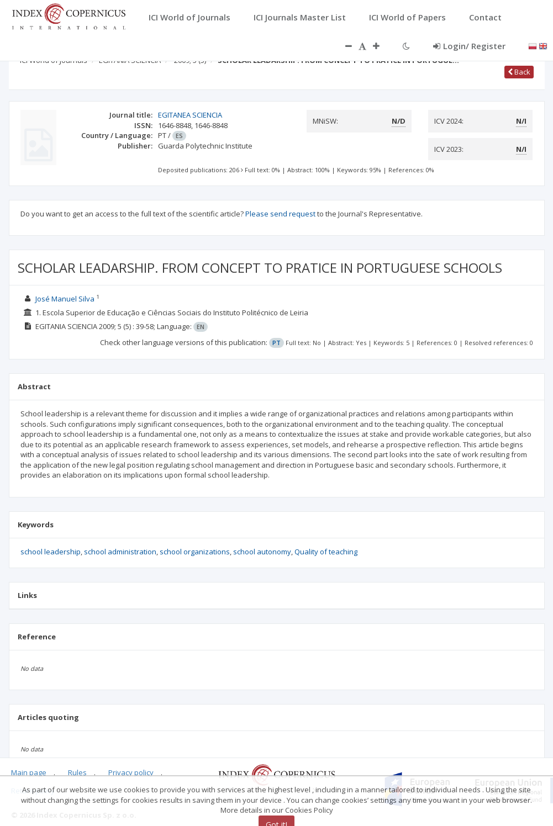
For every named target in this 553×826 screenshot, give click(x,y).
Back (519, 72)
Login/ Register (469, 45)
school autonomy (262, 552)
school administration (120, 552)
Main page (28, 772)
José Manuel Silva (65, 299)
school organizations (195, 552)
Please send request (280, 214)
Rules (77, 772)
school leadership (50, 552)
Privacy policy (131, 772)
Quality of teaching (325, 552)
